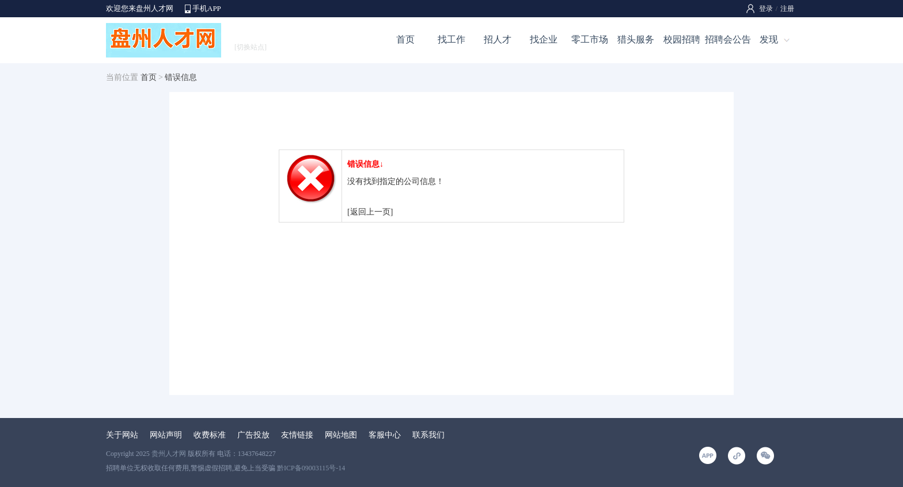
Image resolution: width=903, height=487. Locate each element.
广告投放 (253, 435)
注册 (787, 9)
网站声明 (166, 435)
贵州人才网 (168, 454)
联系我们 (428, 435)
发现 (769, 39)
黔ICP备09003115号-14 (311, 468)
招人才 (497, 39)
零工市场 (589, 39)
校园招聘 (681, 39)
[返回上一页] (370, 212)
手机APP (206, 8)
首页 (405, 39)
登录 (766, 9)
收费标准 (209, 435)
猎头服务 (635, 39)
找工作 (451, 39)
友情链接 (297, 435)
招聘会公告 (728, 39)
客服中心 (385, 435)
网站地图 (341, 435)
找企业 (543, 39)
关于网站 (122, 435)
